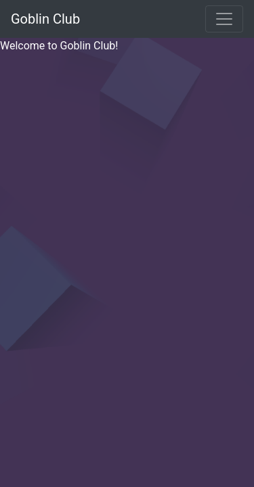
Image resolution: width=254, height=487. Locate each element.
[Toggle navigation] (224, 18)
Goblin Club (45, 19)
